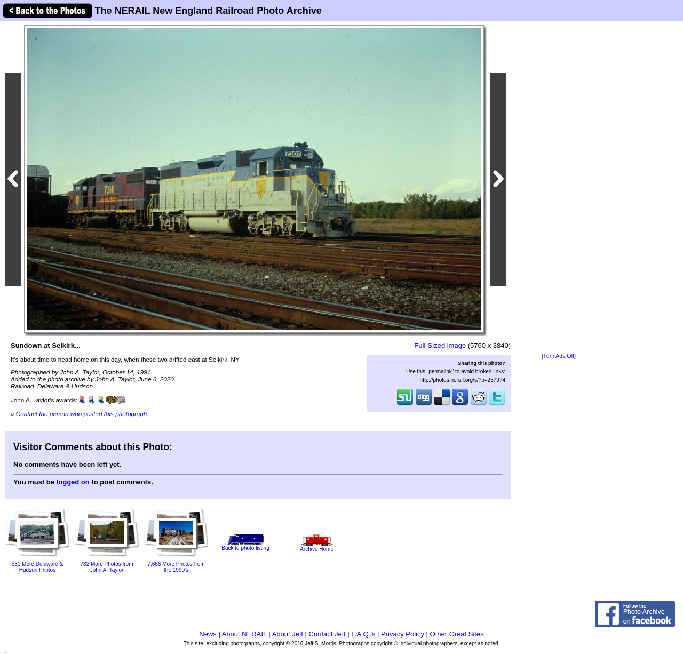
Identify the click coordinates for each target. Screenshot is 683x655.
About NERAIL (244, 634)
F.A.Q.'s (363, 634)
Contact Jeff (327, 634)
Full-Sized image (440, 345)
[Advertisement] (558, 188)
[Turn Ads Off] (559, 356)
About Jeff (287, 634)
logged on (73, 482)
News (208, 634)
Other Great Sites (457, 634)
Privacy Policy (402, 634)
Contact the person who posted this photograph (81, 413)
